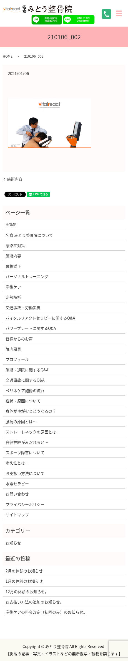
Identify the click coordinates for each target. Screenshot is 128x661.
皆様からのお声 (19, 338)
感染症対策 (15, 245)
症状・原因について (23, 400)
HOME (7, 56)
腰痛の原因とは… (21, 421)
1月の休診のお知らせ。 (26, 581)
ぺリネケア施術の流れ (25, 390)
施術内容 (14, 179)
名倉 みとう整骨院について (29, 235)
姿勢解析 (13, 297)
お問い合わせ (17, 494)
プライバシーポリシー (25, 504)
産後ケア (13, 287)
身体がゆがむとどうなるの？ (31, 411)
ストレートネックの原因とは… (33, 431)
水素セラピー (17, 483)
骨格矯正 (13, 266)
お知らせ (13, 543)
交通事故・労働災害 (23, 307)
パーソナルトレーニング (27, 276)
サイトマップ (17, 514)
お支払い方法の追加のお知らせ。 (35, 602)
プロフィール (17, 359)
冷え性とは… (17, 462)
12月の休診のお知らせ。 (27, 591)
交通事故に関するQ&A (25, 380)
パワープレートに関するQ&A (31, 328)
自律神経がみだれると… (27, 442)
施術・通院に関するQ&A (27, 369)
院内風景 (13, 349)
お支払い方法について (25, 473)
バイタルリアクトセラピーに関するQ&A (40, 318)
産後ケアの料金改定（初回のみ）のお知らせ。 (46, 612)
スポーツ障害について (25, 452)
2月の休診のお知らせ (24, 570)
